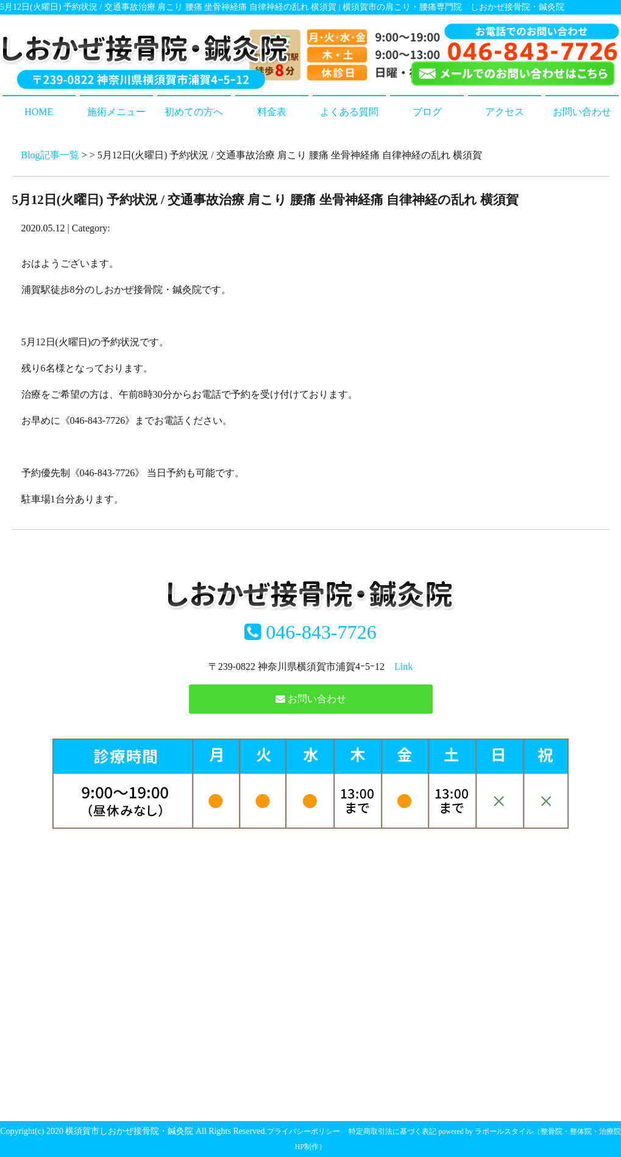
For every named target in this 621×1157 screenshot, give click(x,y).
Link (403, 666)
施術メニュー (116, 112)
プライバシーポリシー (303, 1131)
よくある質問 (349, 112)
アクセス (504, 112)
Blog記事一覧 (50, 155)
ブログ (427, 112)
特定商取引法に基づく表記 (392, 1131)
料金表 (271, 112)
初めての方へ (194, 112)
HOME (38, 112)
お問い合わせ (582, 112)
